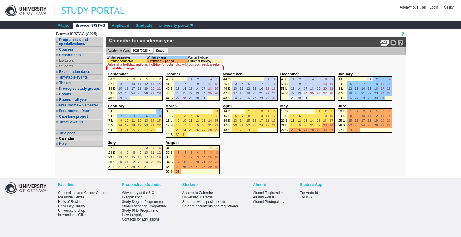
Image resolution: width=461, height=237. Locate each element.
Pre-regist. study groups (79, 88)
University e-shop (71, 210)
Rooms (65, 94)
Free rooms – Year (74, 111)
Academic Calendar (197, 193)
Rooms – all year (73, 100)
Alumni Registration (268, 193)
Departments (70, 55)
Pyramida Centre (71, 197)
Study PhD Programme (140, 210)
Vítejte (63, 25)
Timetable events (73, 77)
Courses (66, 49)
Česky (449, 7)
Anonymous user (413, 7)
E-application (132, 197)
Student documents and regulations (210, 206)
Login (434, 7)
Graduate (144, 25)
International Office (73, 215)
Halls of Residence (72, 202)
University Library (71, 206)
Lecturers (66, 61)
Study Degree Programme (142, 202)
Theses (65, 83)
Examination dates (74, 72)
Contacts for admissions (140, 219)
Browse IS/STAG (91, 25)
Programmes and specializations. (73, 42)
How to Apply (132, 215)
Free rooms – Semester (78, 105)
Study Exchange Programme (144, 206)
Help (63, 144)
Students (66, 66)
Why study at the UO (138, 193)
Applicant (120, 25)
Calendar (66, 138)
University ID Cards (197, 197)
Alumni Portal (263, 197)
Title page (67, 133)
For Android (309, 193)
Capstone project (73, 116)
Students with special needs (204, 202)
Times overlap (71, 122)
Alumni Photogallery (269, 202)
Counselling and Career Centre (82, 193)
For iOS (306, 197)
